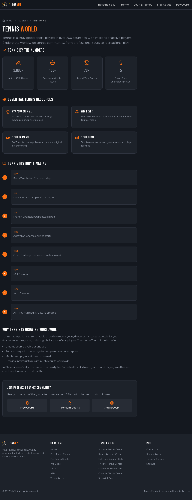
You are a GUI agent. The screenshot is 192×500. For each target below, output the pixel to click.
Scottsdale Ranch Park (110, 468)
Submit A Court (106, 478)
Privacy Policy (153, 454)
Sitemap (150, 464)
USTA (53, 468)
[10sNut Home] (11, 5)
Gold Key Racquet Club (110, 459)
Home (125, 4)
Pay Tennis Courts (59, 459)
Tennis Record (57, 478)
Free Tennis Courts (60, 454)
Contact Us (152, 449)
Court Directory (143, 4)
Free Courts (164, 4)
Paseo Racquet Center (110, 454)
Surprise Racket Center (110, 449)
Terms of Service (155, 459)
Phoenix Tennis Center (110, 464)
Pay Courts (183, 4)
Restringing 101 (107, 4)
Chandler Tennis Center (110, 473)
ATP (52, 473)
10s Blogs (23, 20)
